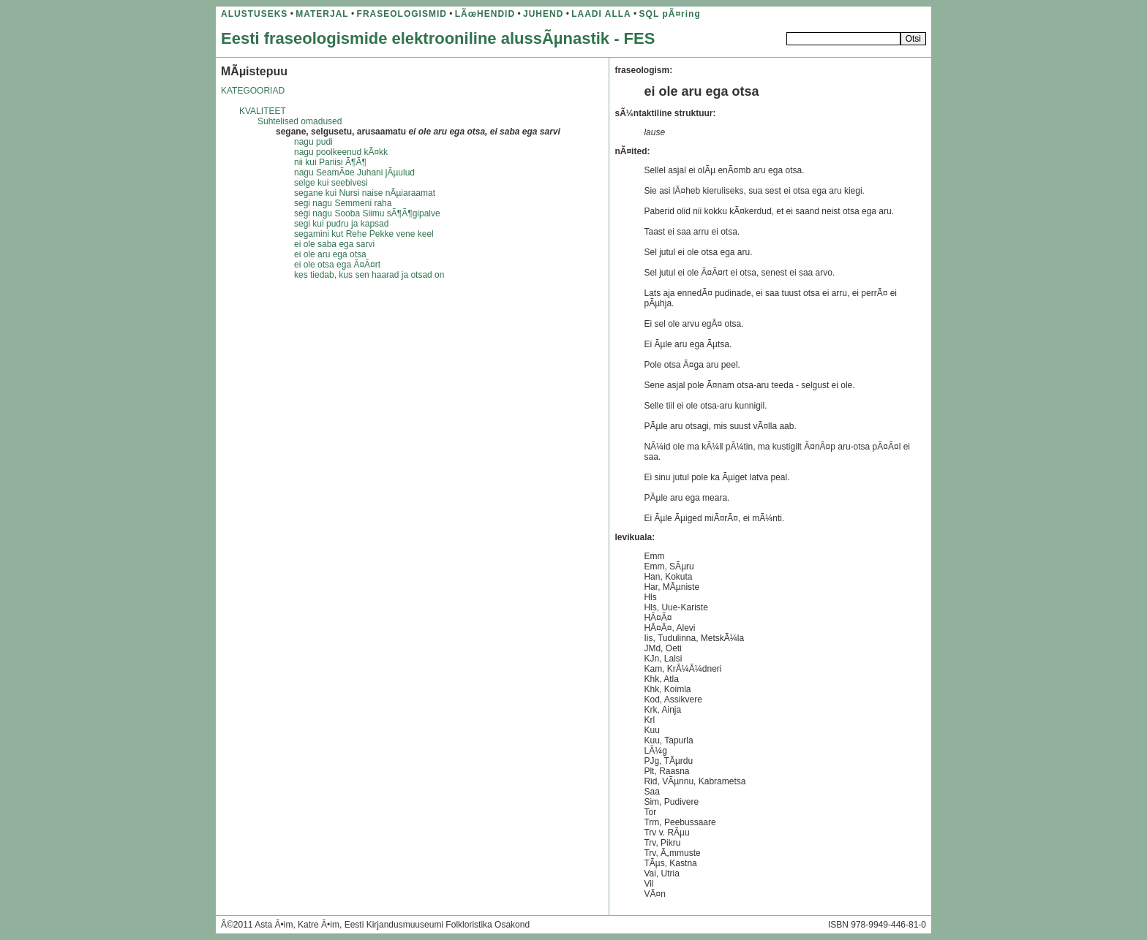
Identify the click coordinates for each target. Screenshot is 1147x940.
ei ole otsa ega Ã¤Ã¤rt (337, 264)
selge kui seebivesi (331, 183)
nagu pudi (313, 142)
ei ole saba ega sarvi (334, 244)
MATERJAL (322, 14)
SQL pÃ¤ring (670, 14)
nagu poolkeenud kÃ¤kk (341, 152)
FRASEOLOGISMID (402, 14)
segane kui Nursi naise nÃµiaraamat (364, 193)
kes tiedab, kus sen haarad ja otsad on (369, 275)
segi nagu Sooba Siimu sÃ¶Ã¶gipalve (367, 213)
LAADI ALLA (601, 14)
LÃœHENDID (485, 14)
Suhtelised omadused (299, 121)
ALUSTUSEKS (254, 14)
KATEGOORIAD (253, 91)
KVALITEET (262, 111)
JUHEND (543, 14)
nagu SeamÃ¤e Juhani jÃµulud (354, 172)
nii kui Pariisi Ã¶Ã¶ (330, 162)
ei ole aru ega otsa (330, 254)
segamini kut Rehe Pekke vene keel (364, 234)
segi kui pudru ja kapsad (341, 224)
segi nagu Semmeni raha (342, 203)
